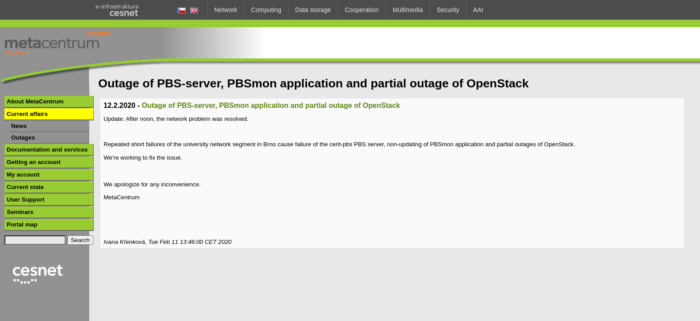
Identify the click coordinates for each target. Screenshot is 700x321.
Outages (23, 137)
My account (23, 174)
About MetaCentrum (35, 101)
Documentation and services (47, 149)
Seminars (20, 212)
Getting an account (34, 162)
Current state (25, 187)
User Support (25, 199)
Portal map (22, 224)
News (19, 126)
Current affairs (27, 114)
